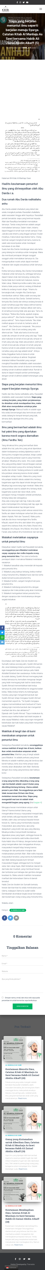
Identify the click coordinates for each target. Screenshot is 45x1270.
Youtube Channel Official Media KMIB (27, 2)
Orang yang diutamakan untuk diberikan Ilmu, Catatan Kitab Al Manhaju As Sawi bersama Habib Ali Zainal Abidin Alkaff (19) (22, 1145)
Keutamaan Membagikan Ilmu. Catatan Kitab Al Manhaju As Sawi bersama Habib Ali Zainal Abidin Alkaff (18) (22, 1215)
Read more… (23, 1098)
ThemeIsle (31, 1264)
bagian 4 (37, 802)
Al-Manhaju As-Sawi (17, 910)
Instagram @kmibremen (20, 2)
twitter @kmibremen (24, 2)
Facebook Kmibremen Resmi (17, 2)
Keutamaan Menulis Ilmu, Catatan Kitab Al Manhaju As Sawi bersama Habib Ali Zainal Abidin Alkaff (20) (22, 1074)
